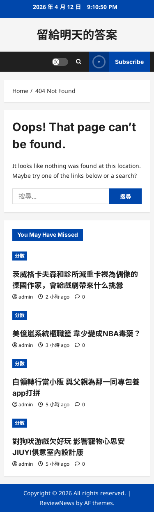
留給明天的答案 (77, 35)
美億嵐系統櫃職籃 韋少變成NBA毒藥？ (76, 333)
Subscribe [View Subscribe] (116, 62)
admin (25, 296)
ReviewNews (57, 503)
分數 (20, 255)
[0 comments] (80, 296)
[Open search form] (78, 62)
